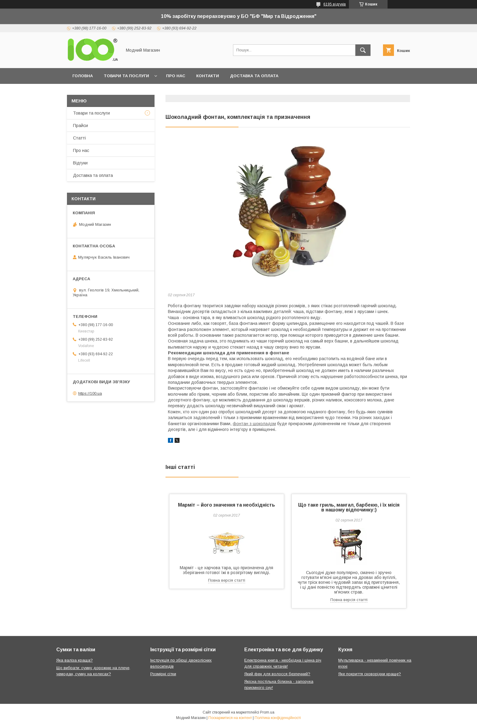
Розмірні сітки (163, 674)
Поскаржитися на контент (230, 718)
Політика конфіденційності (278, 718)
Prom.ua (267, 712)
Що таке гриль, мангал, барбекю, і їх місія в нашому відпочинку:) (348, 507)
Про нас (175, 76)
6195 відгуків (334, 4)
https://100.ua (90, 393)
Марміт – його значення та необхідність (226, 505)
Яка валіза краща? (74, 660)
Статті (79, 138)
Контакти (207, 76)
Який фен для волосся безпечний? (277, 674)
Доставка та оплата (254, 76)
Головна (82, 76)
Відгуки (80, 162)
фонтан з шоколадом (254, 423)
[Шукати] (363, 50)
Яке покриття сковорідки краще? (369, 674)
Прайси (80, 125)
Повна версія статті (226, 580)
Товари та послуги (126, 76)
